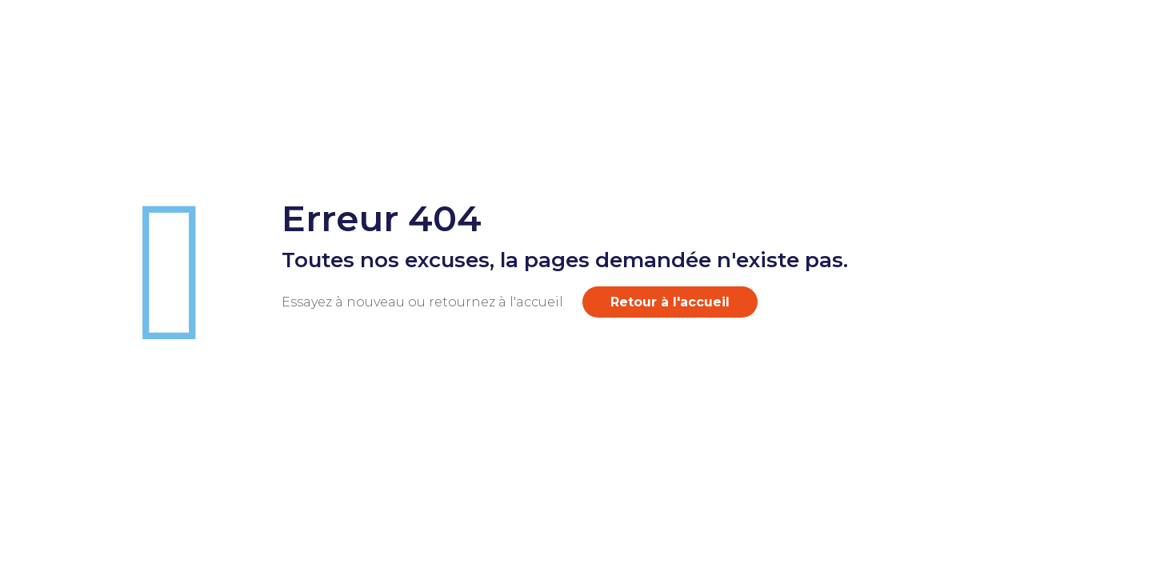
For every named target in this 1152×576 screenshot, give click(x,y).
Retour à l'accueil (670, 302)
